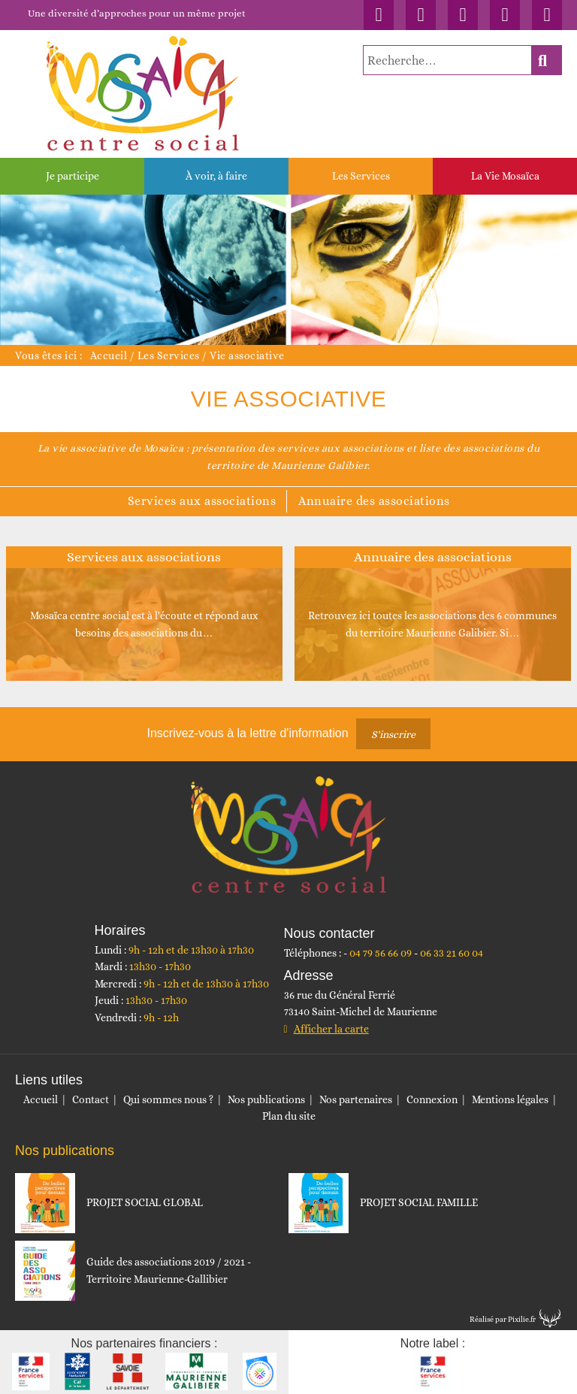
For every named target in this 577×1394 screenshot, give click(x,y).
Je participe (72, 176)
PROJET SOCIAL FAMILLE (419, 1202)
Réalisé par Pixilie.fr (503, 1319)
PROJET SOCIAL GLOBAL (144, 1202)
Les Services (361, 176)
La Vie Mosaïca (505, 176)
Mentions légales (510, 1099)
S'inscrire (393, 734)
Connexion (432, 1099)
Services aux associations (202, 501)
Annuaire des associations (374, 501)
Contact (90, 1099)
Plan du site (289, 1116)
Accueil (109, 355)
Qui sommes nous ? (168, 1099)
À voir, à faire (216, 176)
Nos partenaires (355, 1099)
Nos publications (266, 1099)
